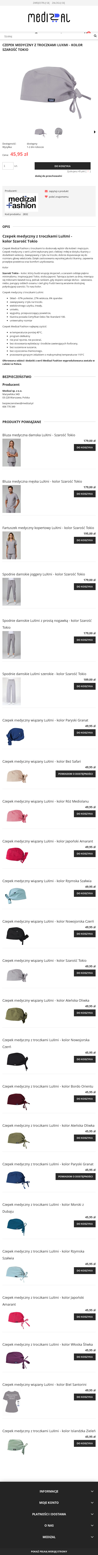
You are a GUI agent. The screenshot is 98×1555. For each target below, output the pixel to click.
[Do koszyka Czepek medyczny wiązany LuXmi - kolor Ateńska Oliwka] (85, 1013)
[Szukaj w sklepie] (49, 36)
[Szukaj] (95, 36)
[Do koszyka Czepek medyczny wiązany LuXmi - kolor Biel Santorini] (85, 1397)
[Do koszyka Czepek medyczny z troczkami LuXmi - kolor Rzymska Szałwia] (85, 1270)
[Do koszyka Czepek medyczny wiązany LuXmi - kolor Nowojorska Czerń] (85, 933)
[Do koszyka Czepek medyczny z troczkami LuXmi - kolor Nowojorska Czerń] (85, 1059)
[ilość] (8, 166)
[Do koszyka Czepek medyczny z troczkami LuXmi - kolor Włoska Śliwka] (85, 1357)
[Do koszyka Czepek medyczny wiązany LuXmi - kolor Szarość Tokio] (85, 973)
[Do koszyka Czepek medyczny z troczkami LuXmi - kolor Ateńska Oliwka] (85, 1138)
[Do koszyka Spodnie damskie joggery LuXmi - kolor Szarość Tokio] (85, 586)
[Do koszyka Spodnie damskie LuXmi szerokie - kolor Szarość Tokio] (85, 686)
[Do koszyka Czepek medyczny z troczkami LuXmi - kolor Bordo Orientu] (85, 1098)
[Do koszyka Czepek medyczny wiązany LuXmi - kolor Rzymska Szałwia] (85, 893)
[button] (56, 191)
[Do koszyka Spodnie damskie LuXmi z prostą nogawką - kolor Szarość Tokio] (85, 640)
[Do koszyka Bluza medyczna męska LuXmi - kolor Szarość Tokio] (85, 493)
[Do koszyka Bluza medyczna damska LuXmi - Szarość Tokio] (85, 447)
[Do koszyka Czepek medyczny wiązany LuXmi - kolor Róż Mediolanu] (85, 813)
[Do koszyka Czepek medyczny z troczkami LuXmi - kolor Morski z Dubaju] (85, 1223)
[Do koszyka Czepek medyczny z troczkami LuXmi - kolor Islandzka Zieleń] (85, 1443)
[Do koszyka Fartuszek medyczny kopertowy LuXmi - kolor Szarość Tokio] (85, 540)
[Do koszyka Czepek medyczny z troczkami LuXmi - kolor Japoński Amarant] (85, 1316)
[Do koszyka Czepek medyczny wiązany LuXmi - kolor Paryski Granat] (85, 732)
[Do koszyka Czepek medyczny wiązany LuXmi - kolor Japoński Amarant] (85, 853)
